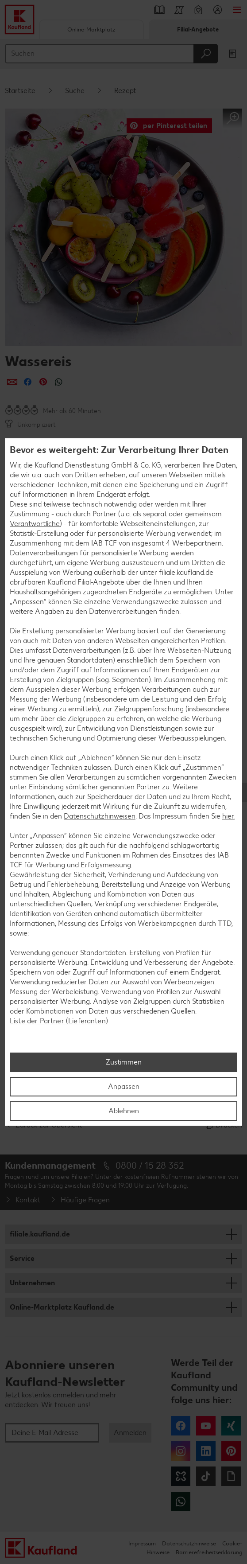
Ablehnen (123, 1111)
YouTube (206, 1425)
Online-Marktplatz (91, 29)
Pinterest (231, 1451)
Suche (75, 90)
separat (155, 514)
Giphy (231, 1476)
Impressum (142, 1543)
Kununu (180, 1476)
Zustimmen (124, 1062)
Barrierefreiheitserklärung (209, 1552)
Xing (231, 1425)
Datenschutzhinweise (189, 1543)
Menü (237, 10)
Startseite (20, 90)
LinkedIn (206, 1451)
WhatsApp (180, 1501)
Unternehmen (32, 1283)
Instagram (180, 1451)
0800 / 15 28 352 (150, 1165)
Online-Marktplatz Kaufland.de (62, 1307)
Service (22, 1258)
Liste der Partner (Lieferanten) (59, 1021)
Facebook (180, 1425)
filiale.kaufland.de (40, 1234)
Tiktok (206, 1476)
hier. (228, 816)
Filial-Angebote (198, 29)
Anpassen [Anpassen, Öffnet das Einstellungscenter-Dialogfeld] (123, 1086)
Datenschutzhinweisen (99, 816)
